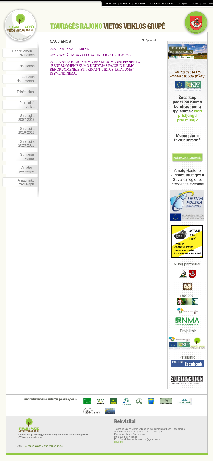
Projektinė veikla (27, 105)
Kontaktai (125, 3)
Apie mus (111, 3)
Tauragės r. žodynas (187, 3)
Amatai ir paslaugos (27, 169)
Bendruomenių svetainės (23, 53)
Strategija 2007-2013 (26, 117)
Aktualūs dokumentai (26, 79)
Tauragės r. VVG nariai (161, 3)
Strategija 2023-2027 (26, 143)
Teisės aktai (26, 92)
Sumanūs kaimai (27, 156)
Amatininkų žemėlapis (26, 182)
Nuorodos (208, 3)
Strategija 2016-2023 (26, 130)
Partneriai (140, 3)
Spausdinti (147, 40)
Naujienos (27, 66)
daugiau (118, 442)
